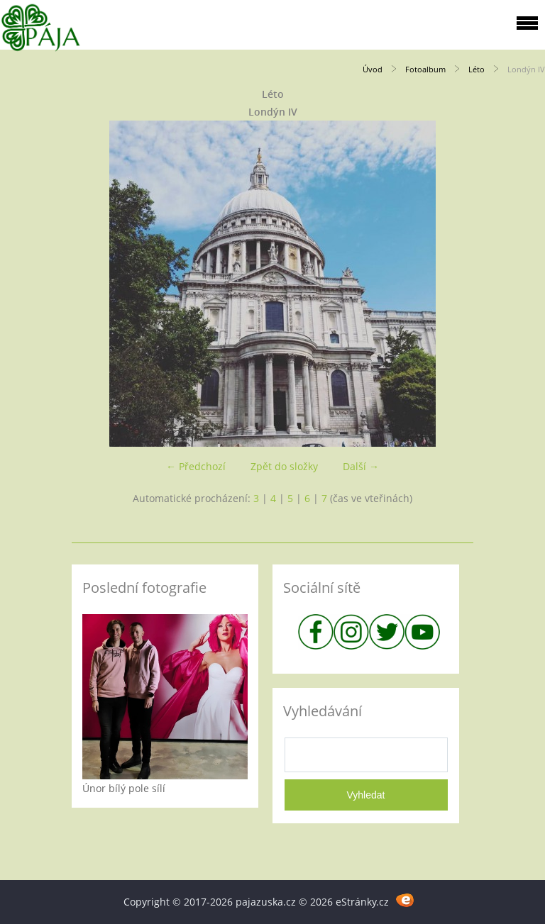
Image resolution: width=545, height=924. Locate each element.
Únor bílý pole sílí (123, 788)
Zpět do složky (284, 466)
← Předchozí (196, 466)
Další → (361, 466)
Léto (476, 69)
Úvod (372, 69)
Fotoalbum (425, 69)
